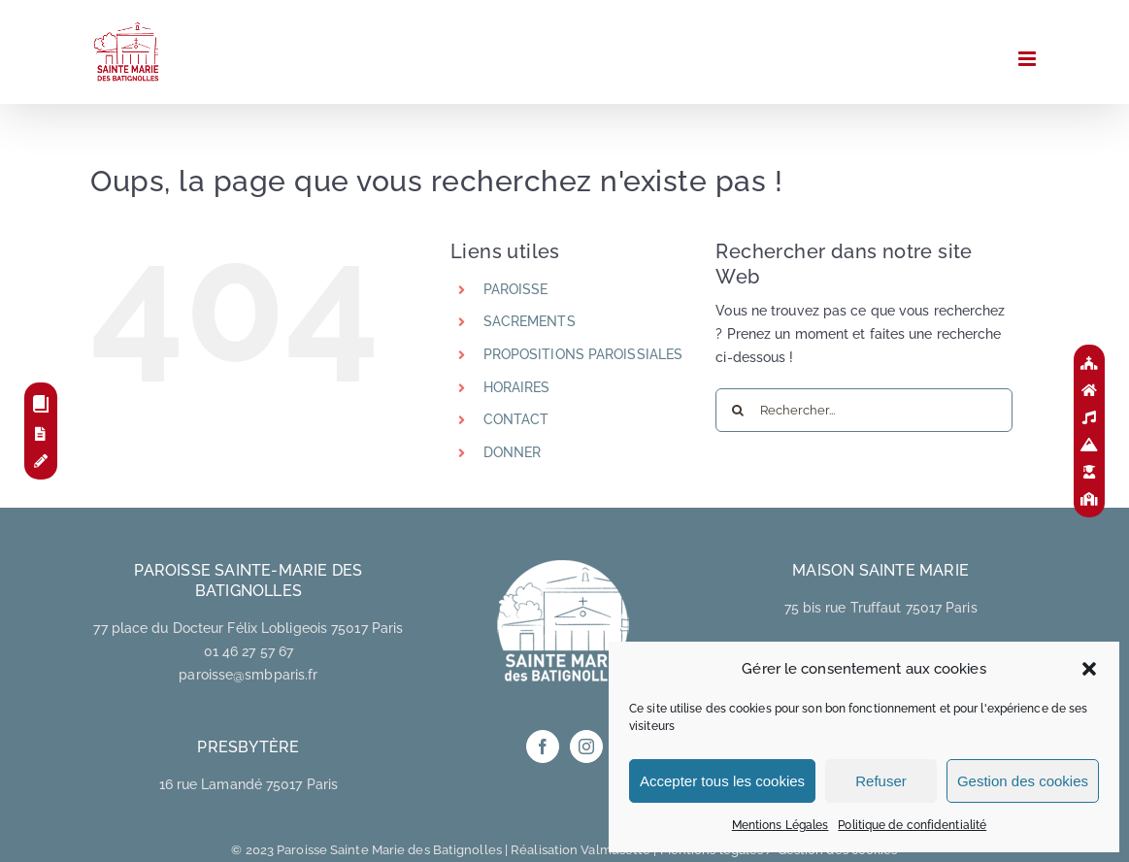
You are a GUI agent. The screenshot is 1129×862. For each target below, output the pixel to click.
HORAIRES (516, 387)
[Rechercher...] (864, 410)
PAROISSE (515, 289)
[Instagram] (586, 746)
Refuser (881, 781)
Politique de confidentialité (912, 825)
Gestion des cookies (1022, 781)
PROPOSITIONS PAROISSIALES (583, 354)
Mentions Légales (780, 825)
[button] (1089, 669)
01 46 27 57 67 (248, 651)
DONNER (512, 452)
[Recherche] (737, 410)
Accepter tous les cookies (722, 781)
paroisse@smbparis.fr (248, 674)
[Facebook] (542, 746)
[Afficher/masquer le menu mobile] (1028, 59)
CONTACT (516, 419)
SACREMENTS (529, 321)
